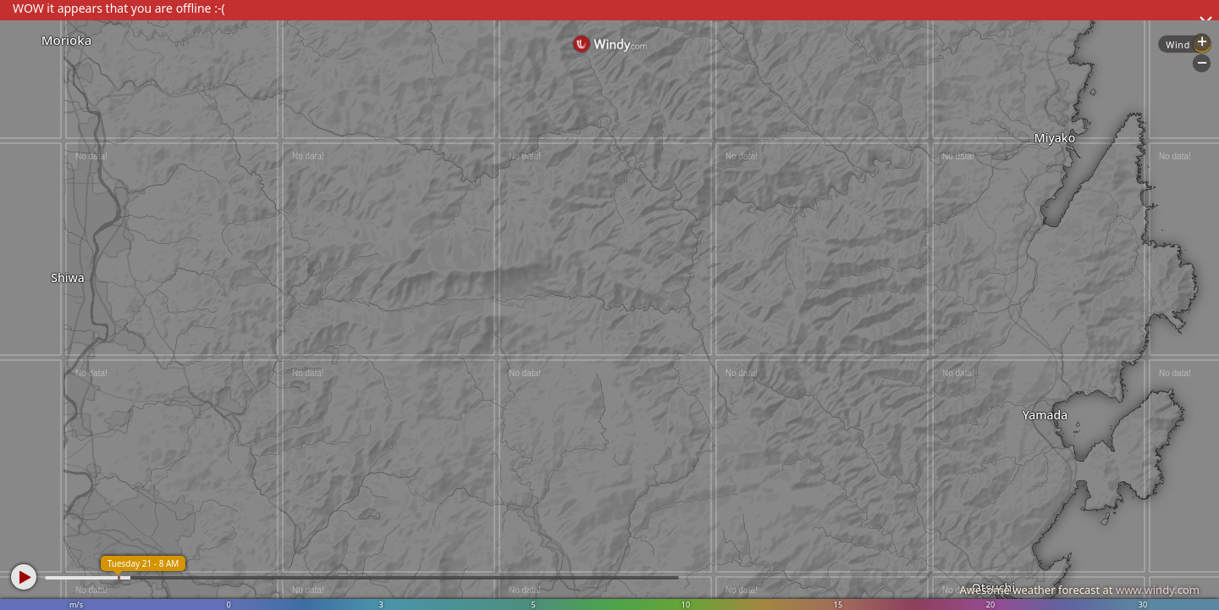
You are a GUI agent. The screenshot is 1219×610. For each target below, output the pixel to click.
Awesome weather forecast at (1079, 589)
